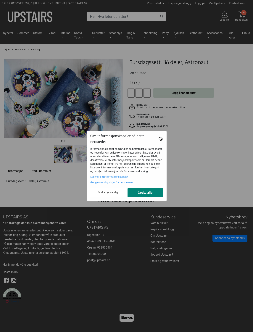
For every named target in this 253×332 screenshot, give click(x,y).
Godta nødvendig (108, 192)
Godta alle (145, 192)
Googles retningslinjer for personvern (111, 182)
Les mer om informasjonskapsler (109, 176)
